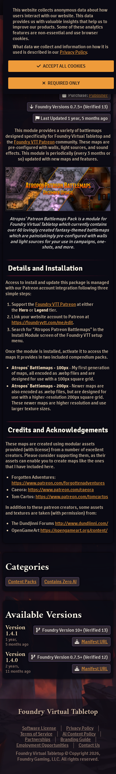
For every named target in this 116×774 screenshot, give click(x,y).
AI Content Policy (79, 734)
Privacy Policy (73, 52)
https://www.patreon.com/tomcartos (72, 496)
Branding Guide (75, 739)
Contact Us (89, 745)
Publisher (98, 95)
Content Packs (22, 581)
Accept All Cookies (61, 66)
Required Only (61, 83)
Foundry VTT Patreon (34, 142)
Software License (39, 728)
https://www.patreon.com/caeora (61, 489)
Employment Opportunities (42, 745)
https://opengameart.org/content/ (73, 530)
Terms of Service (36, 734)
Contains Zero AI (60, 581)
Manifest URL (94, 641)
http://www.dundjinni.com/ (81, 523)
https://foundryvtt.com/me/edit (42, 322)
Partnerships (37, 739)
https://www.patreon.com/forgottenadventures (58, 483)
